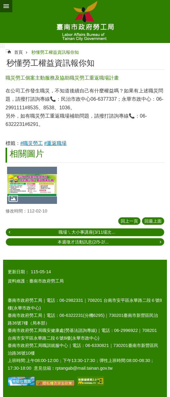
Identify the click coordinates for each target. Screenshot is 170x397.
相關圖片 (27, 153)
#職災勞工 (31, 143)
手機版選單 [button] (6, 6)
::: (2, 45)
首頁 (18, 52)
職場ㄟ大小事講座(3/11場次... (87, 232)
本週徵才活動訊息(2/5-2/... (83, 241)
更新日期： (18, 271)
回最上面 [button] (153, 221)
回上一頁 (129, 221)
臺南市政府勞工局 (85, 21)
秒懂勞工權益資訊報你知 (55, 52)
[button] (32, 185)
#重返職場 (55, 143)
